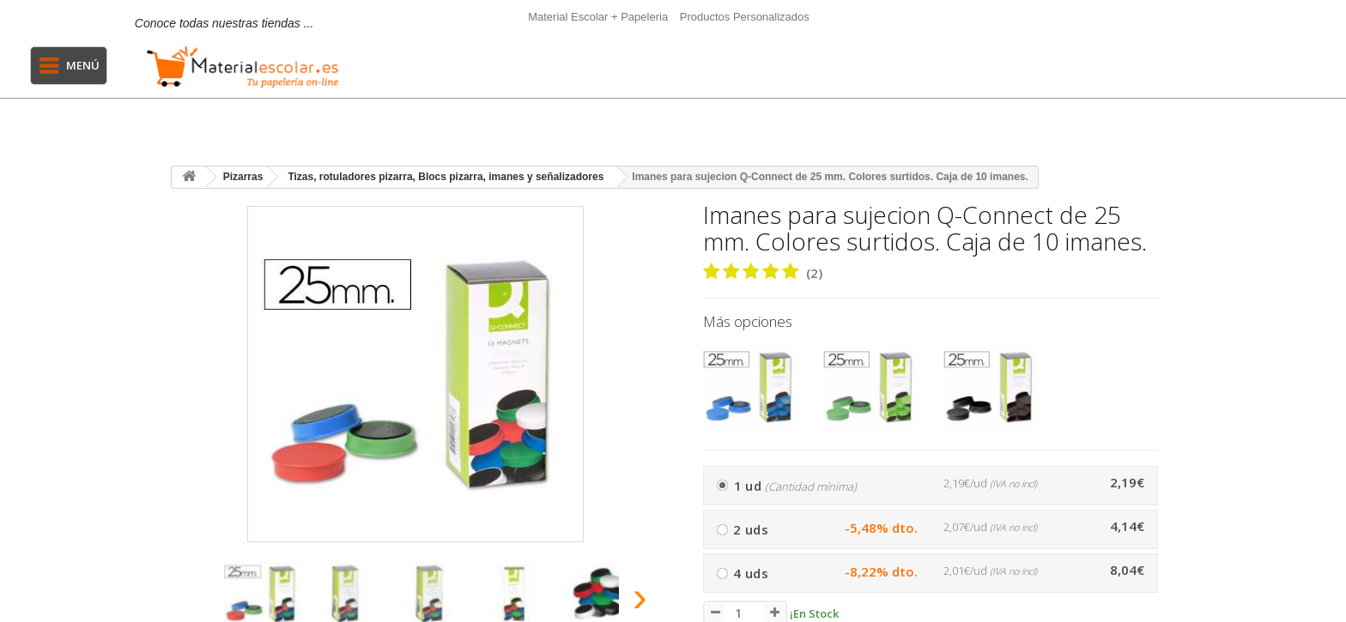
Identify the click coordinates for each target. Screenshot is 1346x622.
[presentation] (191, 602)
